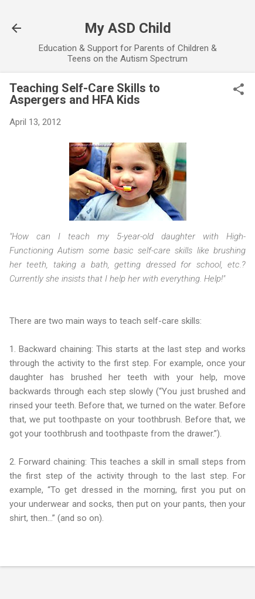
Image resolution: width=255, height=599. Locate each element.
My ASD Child (127, 28)
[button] (239, 90)
